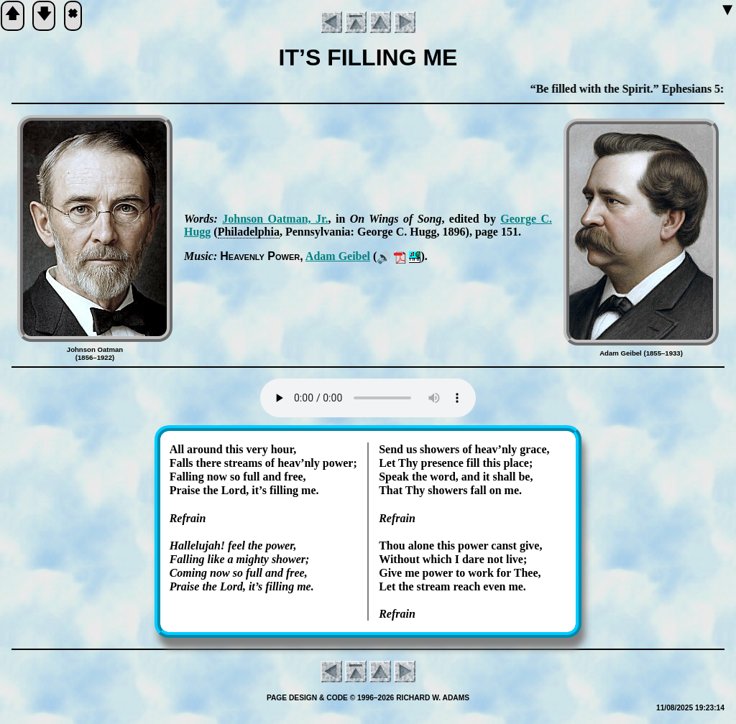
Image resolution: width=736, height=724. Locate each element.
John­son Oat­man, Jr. (275, 219)
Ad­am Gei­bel (337, 256)
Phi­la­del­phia (249, 232)
